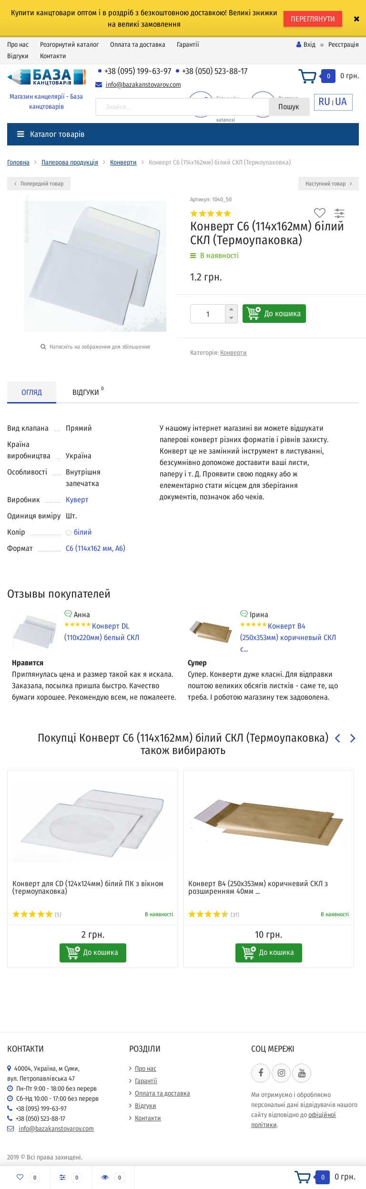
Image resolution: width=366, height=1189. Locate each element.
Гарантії (188, 45)
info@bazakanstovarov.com (143, 85)
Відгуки (18, 56)
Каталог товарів (51, 134)
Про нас (18, 45)
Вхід (305, 45)
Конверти (123, 162)
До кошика (282, 314)
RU (324, 101)
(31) (213, 914)
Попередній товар (38, 183)
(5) (36, 914)
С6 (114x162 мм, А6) (95, 548)
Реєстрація (343, 45)
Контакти (53, 56)
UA (341, 101)
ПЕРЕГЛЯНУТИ (313, 18)
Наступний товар (328, 183)
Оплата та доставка (137, 45)
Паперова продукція (69, 162)
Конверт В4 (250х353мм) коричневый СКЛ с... (288, 637)
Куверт (77, 499)
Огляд (31, 392)
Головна (18, 162)
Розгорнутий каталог (69, 45)
